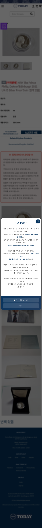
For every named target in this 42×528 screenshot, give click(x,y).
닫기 (21, 305)
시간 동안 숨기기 (21, 300)
